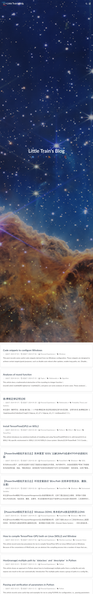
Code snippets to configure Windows (22, 584)
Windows (62, 588)
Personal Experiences (48, 588)
